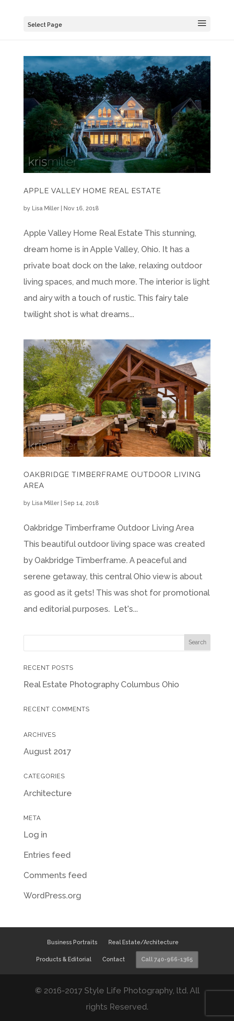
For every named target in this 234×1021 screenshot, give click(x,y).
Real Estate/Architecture (143, 942)
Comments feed (55, 875)
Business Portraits (72, 942)
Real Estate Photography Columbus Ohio (101, 684)
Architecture (48, 793)
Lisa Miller (45, 208)
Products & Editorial (63, 959)
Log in (35, 835)
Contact (113, 959)
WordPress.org (52, 895)
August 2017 (47, 751)
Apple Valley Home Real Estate (92, 190)
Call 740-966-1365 (167, 959)
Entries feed (47, 855)
